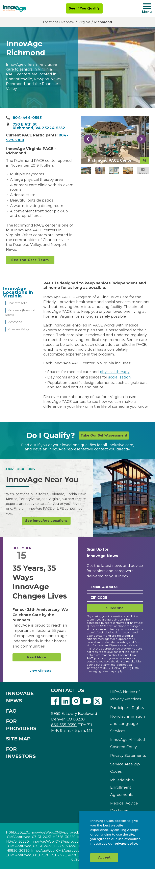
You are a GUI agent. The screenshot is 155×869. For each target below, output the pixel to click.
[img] (14, 8)
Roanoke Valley (18, 329)
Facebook (55, 701)
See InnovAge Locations (46, 521)
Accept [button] (104, 857)
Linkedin (65, 701)
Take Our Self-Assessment (104, 435)
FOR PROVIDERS (21, 724)
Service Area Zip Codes (125, 768)
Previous (88, 138)
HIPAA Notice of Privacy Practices (125, 695)
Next (141, 138)
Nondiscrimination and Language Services (127, 723)
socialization (120, 377)
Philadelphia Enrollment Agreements (122, 787)
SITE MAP (18, 739)
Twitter (98, 701)
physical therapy (115, 372)
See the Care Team (30, 260)
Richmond (14, 322)
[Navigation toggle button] (147, 6)
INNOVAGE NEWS (20, 697)
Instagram (76, 701)
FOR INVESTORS (21, 752)
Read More (36, 657)
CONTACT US (67, 690)
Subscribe (115, 608)
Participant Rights (127, 707)
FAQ (11, 711)
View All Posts (40, 671)
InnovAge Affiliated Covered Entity (127, 743)
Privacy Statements (128, 755)
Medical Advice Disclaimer (124, 807)
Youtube (87, 701)
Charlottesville (17, 303)
